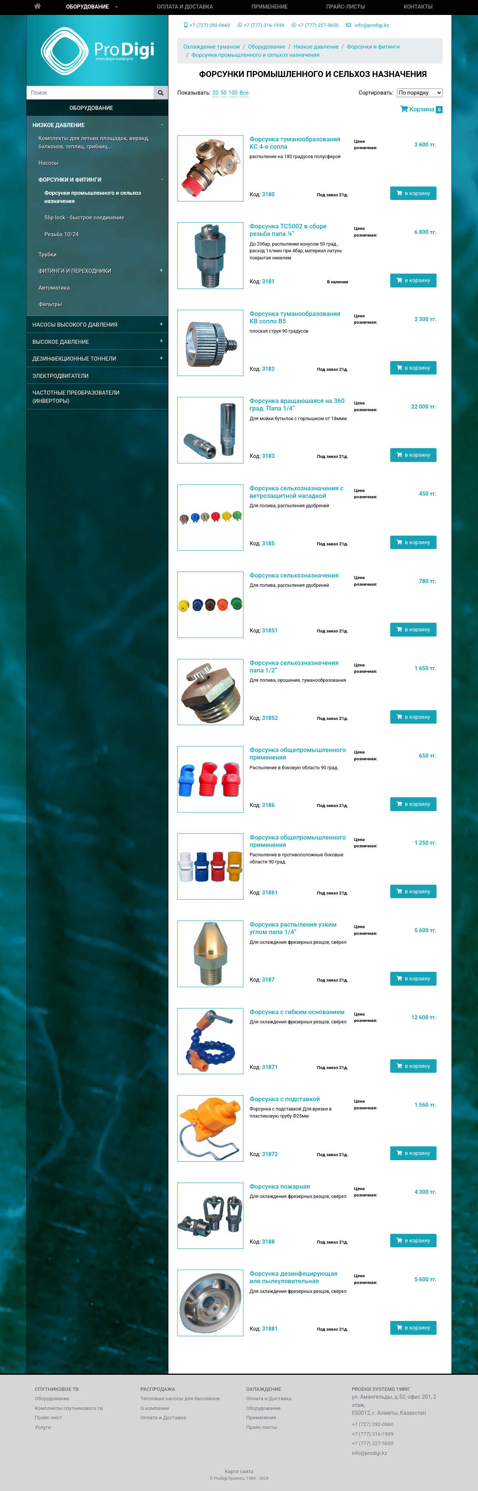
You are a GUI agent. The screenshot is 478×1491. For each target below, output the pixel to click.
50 (223, 92)
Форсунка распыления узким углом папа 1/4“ (292, 928)
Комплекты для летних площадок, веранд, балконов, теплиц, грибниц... (93, 142)
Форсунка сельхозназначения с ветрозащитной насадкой (296, 491)
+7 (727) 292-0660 (206, 25)
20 (215, 92)
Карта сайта (239, 1471)
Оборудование (87, 7)
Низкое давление (58, 125)
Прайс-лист (48, 1417)
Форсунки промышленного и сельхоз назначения (92, 197)
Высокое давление (60, 342)
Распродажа (157, 1389)
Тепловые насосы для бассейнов (180, 1398)
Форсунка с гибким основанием (296, 1012)
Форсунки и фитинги (69, 179)
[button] (116, 7)
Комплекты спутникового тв (69, 1408)
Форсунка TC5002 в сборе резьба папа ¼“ (287, 229)
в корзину (413, 193)
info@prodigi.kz (367, 25)
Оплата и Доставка (185, 7)
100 (233, 92)
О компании (154, 1408)
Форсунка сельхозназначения (293, 575)
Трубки (47, 254)
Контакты (418, 7)
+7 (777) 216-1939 (261, 25)
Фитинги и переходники (74, 271)
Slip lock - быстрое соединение (84, 217)
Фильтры (50, 304)
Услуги (43, 1427)
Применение (270, 7)
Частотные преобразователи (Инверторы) (76, 396)
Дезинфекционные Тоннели (74, 358)
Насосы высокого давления (75, 324)
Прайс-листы (345, 7)
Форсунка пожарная (279, 1186)
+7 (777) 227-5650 (315, 25)
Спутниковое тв (57, 1389)
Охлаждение (263, 1389)
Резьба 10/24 (61, 234)
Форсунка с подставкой (284, 1099)
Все (244, 92)
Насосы (48, 163)
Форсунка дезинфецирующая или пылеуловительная (293, 1277)
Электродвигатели (60, 376)
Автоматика (54, 287)
